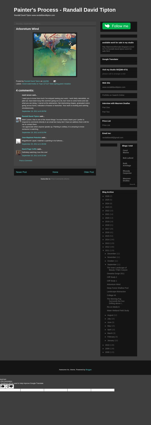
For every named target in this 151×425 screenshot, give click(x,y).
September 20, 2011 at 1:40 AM (34, 144)
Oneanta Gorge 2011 (115, 273)
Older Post (89, 172)
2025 (107, 200)
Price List (106, 125)
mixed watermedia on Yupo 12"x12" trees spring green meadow (46, 84)
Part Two (106, 112)
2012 (107, 247)
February (111, 337)
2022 (107, 211)
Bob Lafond (128, 158)
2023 (107, 207)
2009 (107, 349)
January (111, 340)
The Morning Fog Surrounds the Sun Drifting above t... (115, 301)
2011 (107, 250)
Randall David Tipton (30, 116)
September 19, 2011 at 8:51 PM (34, 132)
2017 (107, 229)
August (110, 315)
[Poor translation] (9, 386)
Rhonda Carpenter (127, 172)
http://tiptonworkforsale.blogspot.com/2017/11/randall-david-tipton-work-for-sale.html (118, 49)
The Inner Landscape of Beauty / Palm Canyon (117, 269)
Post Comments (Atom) (60, 179)
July (109, 319)
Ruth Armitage (127, 164)
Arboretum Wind (113, 284)
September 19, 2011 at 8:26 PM (34, 111)
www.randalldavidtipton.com (114, 87)
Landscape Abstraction (116, 291)
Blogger (89, 370)
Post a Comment (25, 161)
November (111, 257)
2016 (107, 232)
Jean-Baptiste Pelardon (31, 137)
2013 (107, 243)
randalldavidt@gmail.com (112, 137)
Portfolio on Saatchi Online (113, 95)
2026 (107, 196)
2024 (107, 203)
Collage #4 (111, 295)
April (109, 330)
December (111, 254)
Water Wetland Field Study (118, 310)
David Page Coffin (29, 149)
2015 (107, 236)
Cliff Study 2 (112, 277)
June (109, 322)
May (109, 326)
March (110, 333)
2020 (107, 218)
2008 (107, 352)
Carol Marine (126, 151)
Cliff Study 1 (112, 281)
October (111, 261)
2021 (107, 214)
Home (55, 172)
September (112, 264)
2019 (107, 221)
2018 (107, 225)
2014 (107, 239)
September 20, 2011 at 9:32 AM (34, 156)
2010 (107, 345)
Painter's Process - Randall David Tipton (65, 10)
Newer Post (21, 172)
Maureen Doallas (127, 179)
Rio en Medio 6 (113, 307)
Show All (132, 184)
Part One (106, 107)
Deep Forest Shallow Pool (117, 288)
